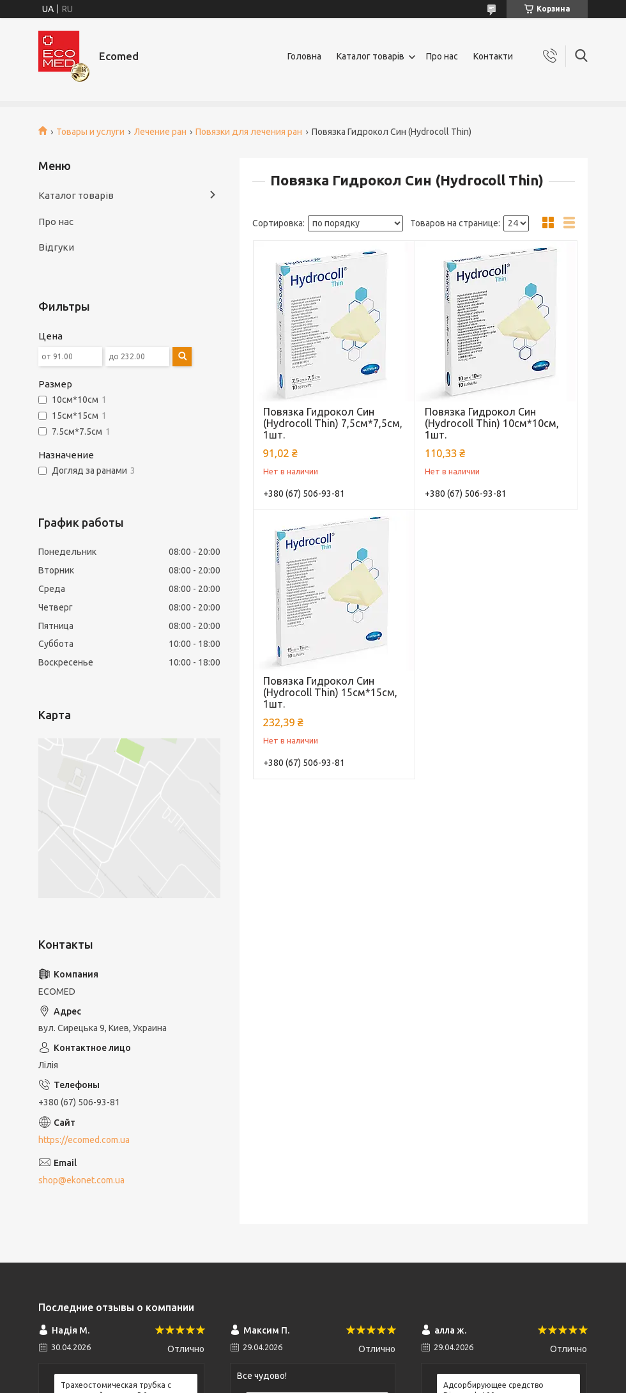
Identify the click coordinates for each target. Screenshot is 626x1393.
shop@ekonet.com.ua (81, 1180)
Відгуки (56, 247)
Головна (304, 56)
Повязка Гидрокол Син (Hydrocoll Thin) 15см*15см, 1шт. (330, 692)
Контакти (493, 56)
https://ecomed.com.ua (84, 1140)
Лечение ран (160, 132)
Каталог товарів (370, 56)
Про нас (442, 56)
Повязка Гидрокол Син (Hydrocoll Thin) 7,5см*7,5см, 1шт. (332, 423)
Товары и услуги (90, 132)
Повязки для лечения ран (248, 132)
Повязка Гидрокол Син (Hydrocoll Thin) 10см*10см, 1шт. (492, 423)
